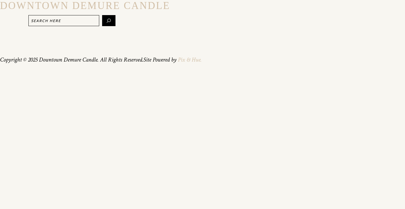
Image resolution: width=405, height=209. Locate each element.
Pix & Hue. (190, 60)
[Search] (108, 20)
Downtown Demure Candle (85, 5)
